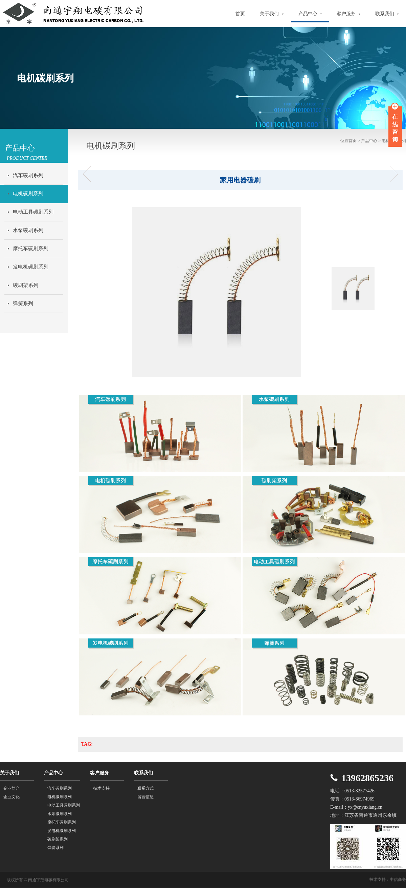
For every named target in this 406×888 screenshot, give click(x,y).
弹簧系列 (23, 303)
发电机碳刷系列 (30, 267)
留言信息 (145, 796)
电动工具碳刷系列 (33, 212)
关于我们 (272, 13)
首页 (240, 13)
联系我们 (387, 13)
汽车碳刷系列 (28, 175)
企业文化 (11, 796)
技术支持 (101, 788)
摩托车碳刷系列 (30, 248)
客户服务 (348, 13)
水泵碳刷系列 (28, 230)
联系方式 (145, 788)
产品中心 (310, 13)
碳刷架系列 (25, 285)
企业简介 (11, 788)
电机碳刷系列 (28, 193)
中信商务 (398, 879)
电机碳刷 (88, 174)
